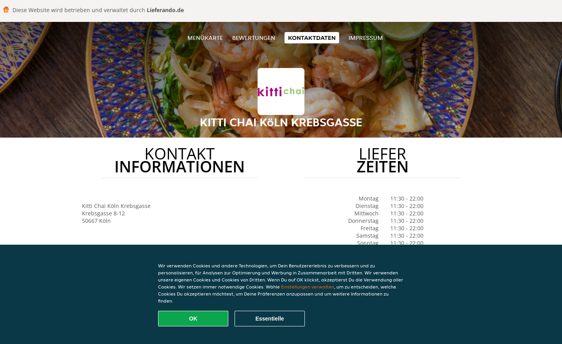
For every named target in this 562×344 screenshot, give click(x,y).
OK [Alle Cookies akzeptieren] (193, 318)
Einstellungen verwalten (307, 287)
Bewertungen (253, 38)
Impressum (366, 38)
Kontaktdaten (312, 38)
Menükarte (205, 38)
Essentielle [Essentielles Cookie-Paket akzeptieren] (269, 318)
